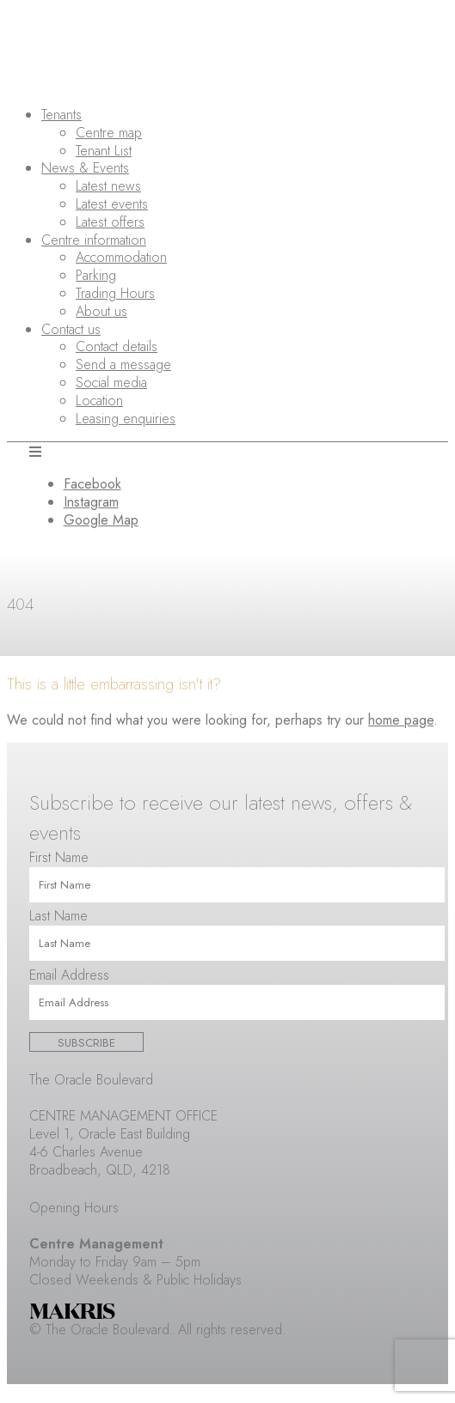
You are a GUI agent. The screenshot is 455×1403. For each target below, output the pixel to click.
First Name (59, 857)
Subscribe (86, 1043)
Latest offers (110, 222)
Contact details (116, 346)
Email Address (69, 975)
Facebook (92, 484)
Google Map (101, 520)
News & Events (85, 168)
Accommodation (121, 257)
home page (400, 720)
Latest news (108, 186)
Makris (72, 1311)
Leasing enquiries (125, 418)
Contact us (71, 329)
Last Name (58, 916)
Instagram (91, 502)
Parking (96, 275)
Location (99, 400)
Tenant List (104, 151)
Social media (111, 382)
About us (101, 311)
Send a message (123, 364)
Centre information (93, 240)
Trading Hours (115, 293)
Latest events (112, 204)
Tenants (61, 115)
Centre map (109, 133)
